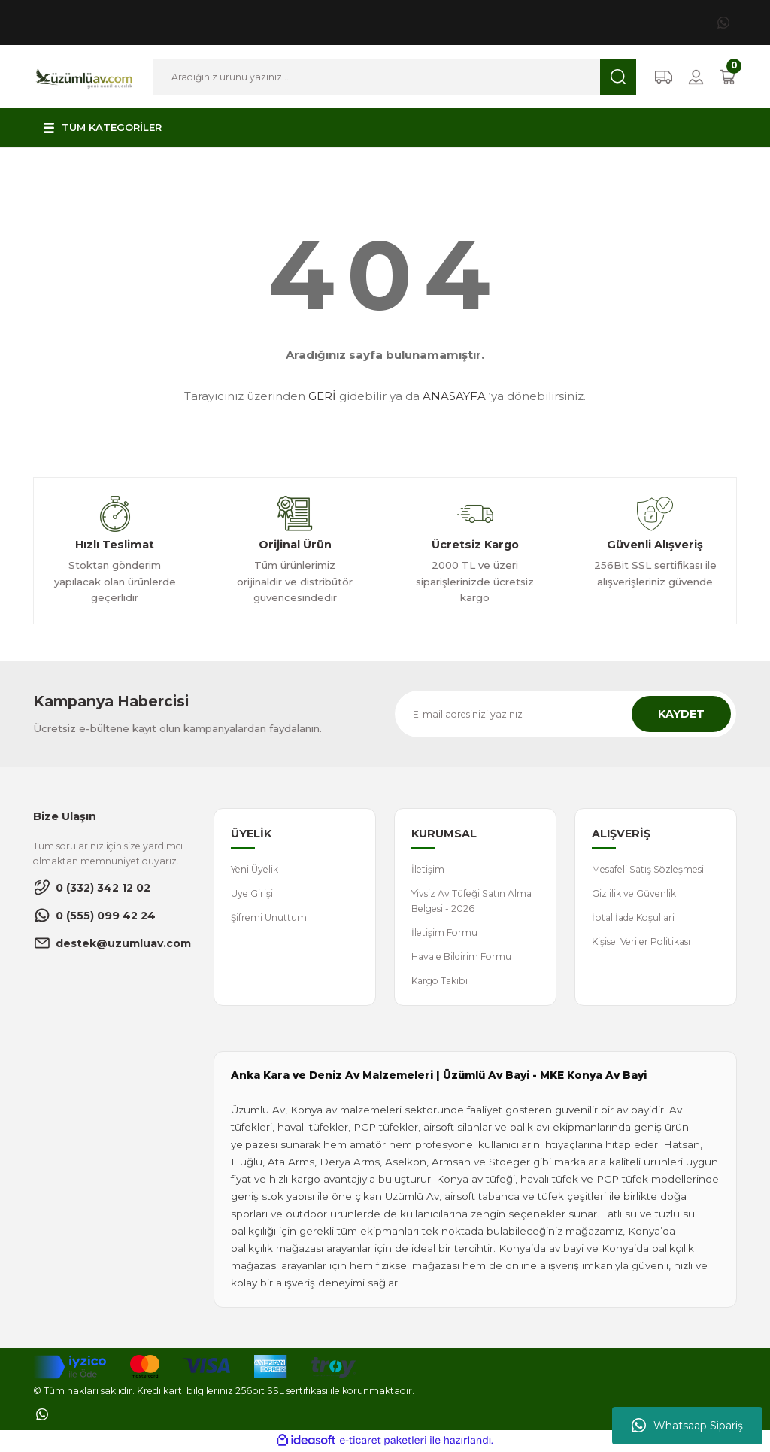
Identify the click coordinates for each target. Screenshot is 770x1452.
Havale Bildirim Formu (462, 957)
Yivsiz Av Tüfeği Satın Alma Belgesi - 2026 (472, 901)
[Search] (394, 77)
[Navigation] (101, 127)
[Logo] (84, 76)
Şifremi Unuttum (269, 917)
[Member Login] (696, 77)
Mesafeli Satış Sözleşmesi (648, 869)
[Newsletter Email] (565, 714)
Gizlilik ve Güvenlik (634, 893)
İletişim (427, 869)
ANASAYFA (454, 396)
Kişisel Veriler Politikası (642, 942)
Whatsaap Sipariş (687, 1425)
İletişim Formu (444, 933)
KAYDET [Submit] (681, 714)
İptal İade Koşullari (635, 917)
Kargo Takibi (440, 981)
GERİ (322, 396)
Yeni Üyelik (254, 869)
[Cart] (728, 77)
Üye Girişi (252, 893)
